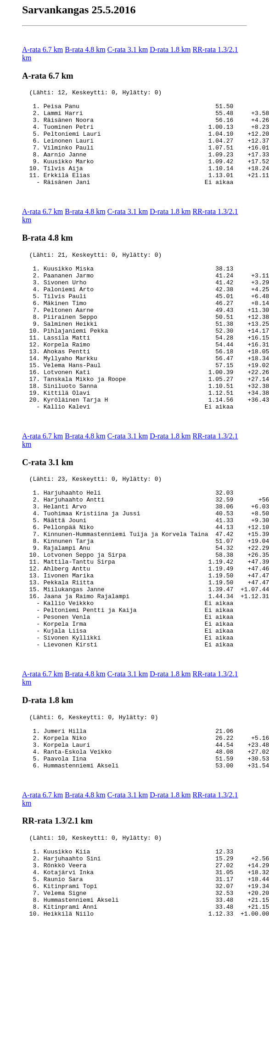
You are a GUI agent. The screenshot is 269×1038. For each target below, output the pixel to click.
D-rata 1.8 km (170, 49)
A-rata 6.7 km (42, 49)
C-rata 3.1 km (127, 49)
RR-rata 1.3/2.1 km (57, 917)
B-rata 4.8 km (85, 49)
